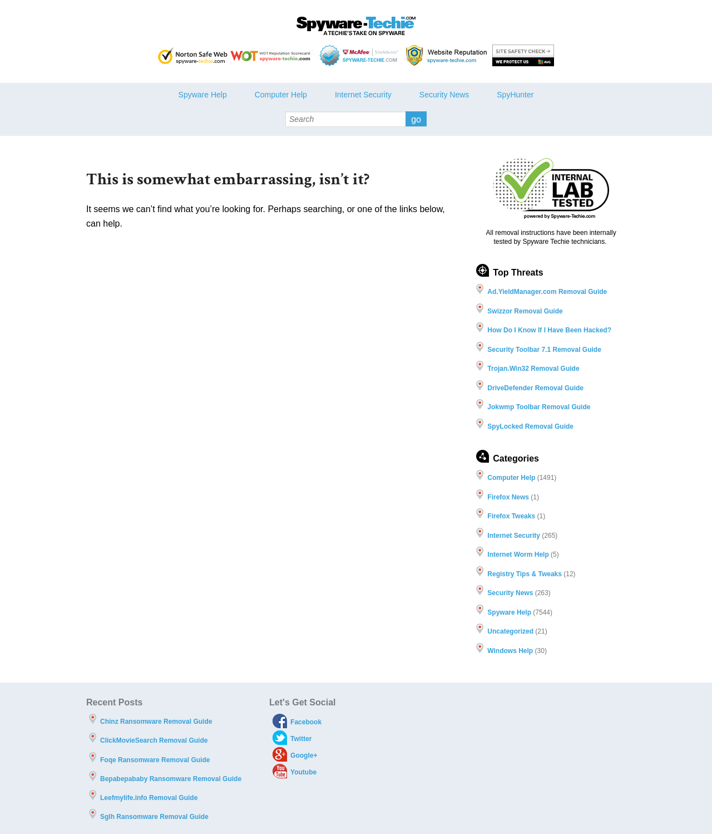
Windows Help (510, 651)
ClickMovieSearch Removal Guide (153, 740)
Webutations (448, 55)
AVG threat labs (523, 55)
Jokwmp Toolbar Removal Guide (538, 407)
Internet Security (363, 94)
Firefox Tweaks (511, 516)
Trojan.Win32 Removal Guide (533, 368)
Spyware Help (203, 94)
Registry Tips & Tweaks (524, 574)
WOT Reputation (272, 55)
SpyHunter (515, 94)
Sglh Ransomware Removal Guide (154, 817)
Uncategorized (510, 631)
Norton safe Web (193, 55)
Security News (444, 94)
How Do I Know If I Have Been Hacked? (549, 330)
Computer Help (281, 94)
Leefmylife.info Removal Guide (148, 798)
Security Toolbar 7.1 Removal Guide (544, 350)
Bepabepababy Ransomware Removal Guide (170, 779)
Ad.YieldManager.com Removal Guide (547, 292)
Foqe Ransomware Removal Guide (155, 760)
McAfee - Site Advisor (360, 55)
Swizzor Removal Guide (524, 311)
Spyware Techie (356, 26)
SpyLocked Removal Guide (530, 426)
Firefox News (508, 497)
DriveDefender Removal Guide (535, 388)
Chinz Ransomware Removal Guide (156, 721)
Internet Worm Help (517, 554)
